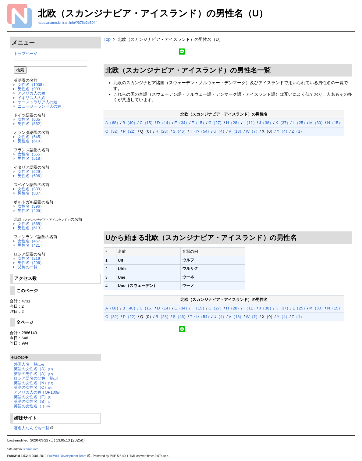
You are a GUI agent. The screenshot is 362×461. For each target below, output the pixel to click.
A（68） (112, 122)
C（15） (147, 122)
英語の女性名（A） (33, 368)
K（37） (282, 122)
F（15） (198, 122)
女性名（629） (31, 171)
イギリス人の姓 (31, 97)
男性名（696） (31, 175)
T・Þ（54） (200, 131)
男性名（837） (31, 193)
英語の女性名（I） (32, 406)
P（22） (130, 131)
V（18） (236, 131)
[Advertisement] (228, 184)
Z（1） (298, 131)
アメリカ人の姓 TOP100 (37, 392)
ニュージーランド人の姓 (39, 106)
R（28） (163, 131)
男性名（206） (31, 262)
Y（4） (283, 131)
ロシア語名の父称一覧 (36, 378)
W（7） (253, 131)
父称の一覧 (27, 267)
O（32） (113, 131)
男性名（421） (31, 245)
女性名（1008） (32, 84)
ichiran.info (30, 449)
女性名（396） (31, 206)
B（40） (129, 122)
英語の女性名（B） (32, 401)
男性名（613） (31, 228)
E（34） (181, 122)
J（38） (266, 122)
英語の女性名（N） (33, 383)
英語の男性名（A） (33, 373)
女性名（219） (31, 258)
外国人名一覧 (29, 364)
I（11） (250, 122)
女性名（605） (31, 119)
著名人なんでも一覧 (31, 428)
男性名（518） (31, 158)
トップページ (25, 53)
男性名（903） (31, 89)
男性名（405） (31, 210)
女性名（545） (31, 136)
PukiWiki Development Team (66, 456)
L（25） (300, 122)
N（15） (334, 122)
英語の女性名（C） (32, 387)
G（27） (216, 122)
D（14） (164, 122)
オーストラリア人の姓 (37, 102)
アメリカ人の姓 (31, 93)
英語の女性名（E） (32, 397)
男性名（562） (31, 123)
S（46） (180, 131)
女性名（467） (31, 241)
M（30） (317, 122)
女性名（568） (31, 223)
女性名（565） (31, 154)
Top (107, 39)
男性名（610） (31, 141)
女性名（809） (31, 189)
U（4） (220, 131)
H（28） (233, 122)
